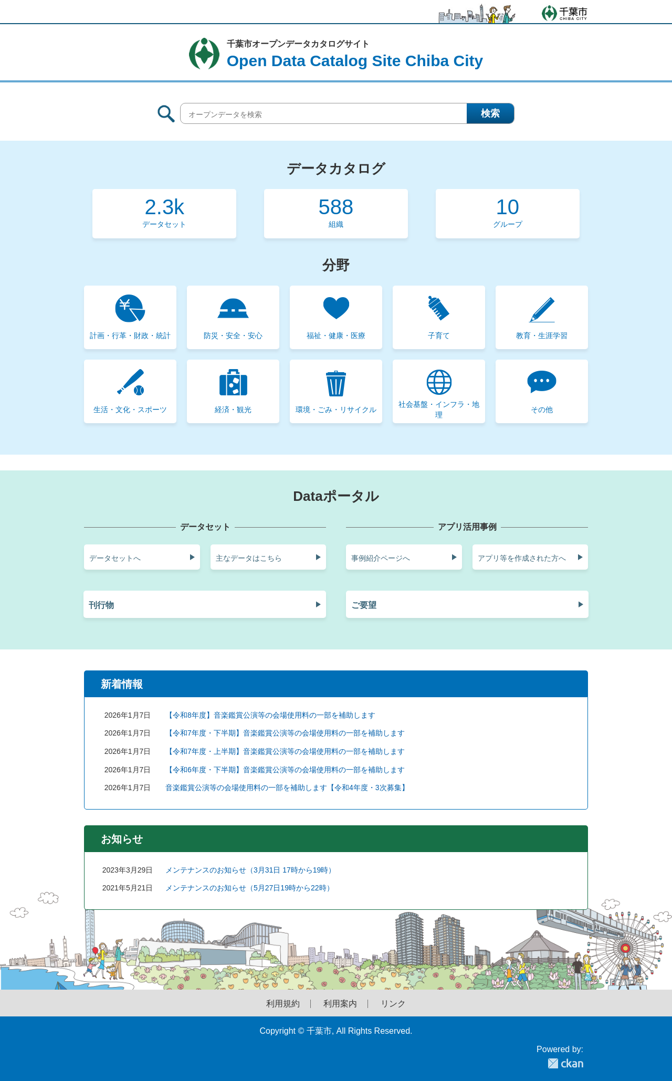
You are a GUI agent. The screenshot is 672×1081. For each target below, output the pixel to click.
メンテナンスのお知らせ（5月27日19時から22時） (249, 888)
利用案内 (340, 1004)
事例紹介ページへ (380, 558)
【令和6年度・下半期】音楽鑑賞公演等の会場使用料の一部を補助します (285, 769)
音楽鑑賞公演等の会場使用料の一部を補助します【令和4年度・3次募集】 (287, 787)
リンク (393, 1004)
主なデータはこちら (249, 558)
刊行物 (101, 605)
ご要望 (363, 605)
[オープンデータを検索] (347, 113)
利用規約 (283, 1004)
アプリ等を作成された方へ (522, 558)
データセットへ (115, 558)
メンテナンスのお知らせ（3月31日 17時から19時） (250, 870)
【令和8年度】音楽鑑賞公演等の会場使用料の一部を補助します (270, 715)
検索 (490, 113)
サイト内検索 (166, 113)
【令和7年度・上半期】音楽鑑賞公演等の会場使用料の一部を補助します (285, 751)
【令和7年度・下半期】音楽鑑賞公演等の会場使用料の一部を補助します (285, 733)
